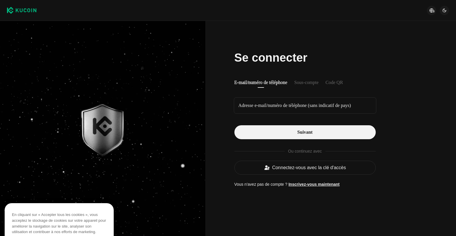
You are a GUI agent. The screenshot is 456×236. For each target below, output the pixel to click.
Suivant (304, 132)
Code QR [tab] (334, 82)
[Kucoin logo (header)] (21, 10)
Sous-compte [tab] (306, 82)
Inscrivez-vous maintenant (314, 184)
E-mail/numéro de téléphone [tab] (260, 82)
